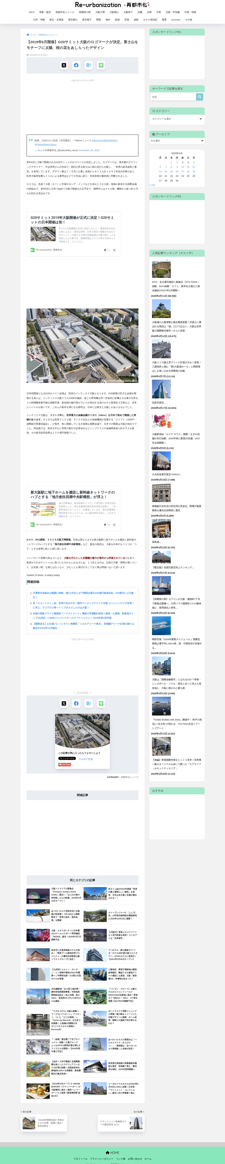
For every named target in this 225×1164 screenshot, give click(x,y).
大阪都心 (114, 12)
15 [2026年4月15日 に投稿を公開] (171, 171)
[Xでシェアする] (64, 65)
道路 (136, 19)
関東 (98, 19)
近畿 (140, 12)
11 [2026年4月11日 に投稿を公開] (188, 167)
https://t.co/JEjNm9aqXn (105, 140)
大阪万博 (100, 12)
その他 (188, 19)
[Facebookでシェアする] (76, 65)
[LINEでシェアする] (101, 65)
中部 (158, 12)
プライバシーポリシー (101, 1158)
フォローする (65, 759)
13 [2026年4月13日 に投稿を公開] (160, 171)
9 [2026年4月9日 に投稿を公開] (177, 167)
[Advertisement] (82, 105)
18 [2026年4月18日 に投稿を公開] (188, 171)
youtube (175, 19)
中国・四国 (190, 12)
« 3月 (152, 185)
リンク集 (120, 1158)
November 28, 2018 (89, 150)
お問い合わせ (135, 1158)
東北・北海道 (56, 19)
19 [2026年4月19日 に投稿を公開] (193, 171)
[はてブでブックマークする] (88, 65)
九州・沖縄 (39, 19)
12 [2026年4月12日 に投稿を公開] (193, 167)
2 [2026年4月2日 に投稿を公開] (177, 162)
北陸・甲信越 (173, 12)
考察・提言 (45, 12)
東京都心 (73, 19)
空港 (126, 19)
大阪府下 (128, 12)
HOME (112, 1152)
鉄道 (117, 19)
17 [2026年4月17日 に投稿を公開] (182, 171)
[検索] (199, 96)
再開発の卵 (85, 12)
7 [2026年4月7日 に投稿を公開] (165, 167)
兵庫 (149, 12)
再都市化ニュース (64, 12)
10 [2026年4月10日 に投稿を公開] (182, 167)
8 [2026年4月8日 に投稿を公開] (171, 167)
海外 (108, 19)
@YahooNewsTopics (45, 144)
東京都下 (87, 19)
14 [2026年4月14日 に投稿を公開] (166, 171)
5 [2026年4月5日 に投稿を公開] (193, 162)
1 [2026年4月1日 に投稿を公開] (171, 162)
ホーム (148, 1158)
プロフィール (80, 1158)
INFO (32, 12)
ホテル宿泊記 (150, 19)
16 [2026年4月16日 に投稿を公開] (177, 171)
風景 (164, 19)
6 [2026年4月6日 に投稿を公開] (160, 167)
